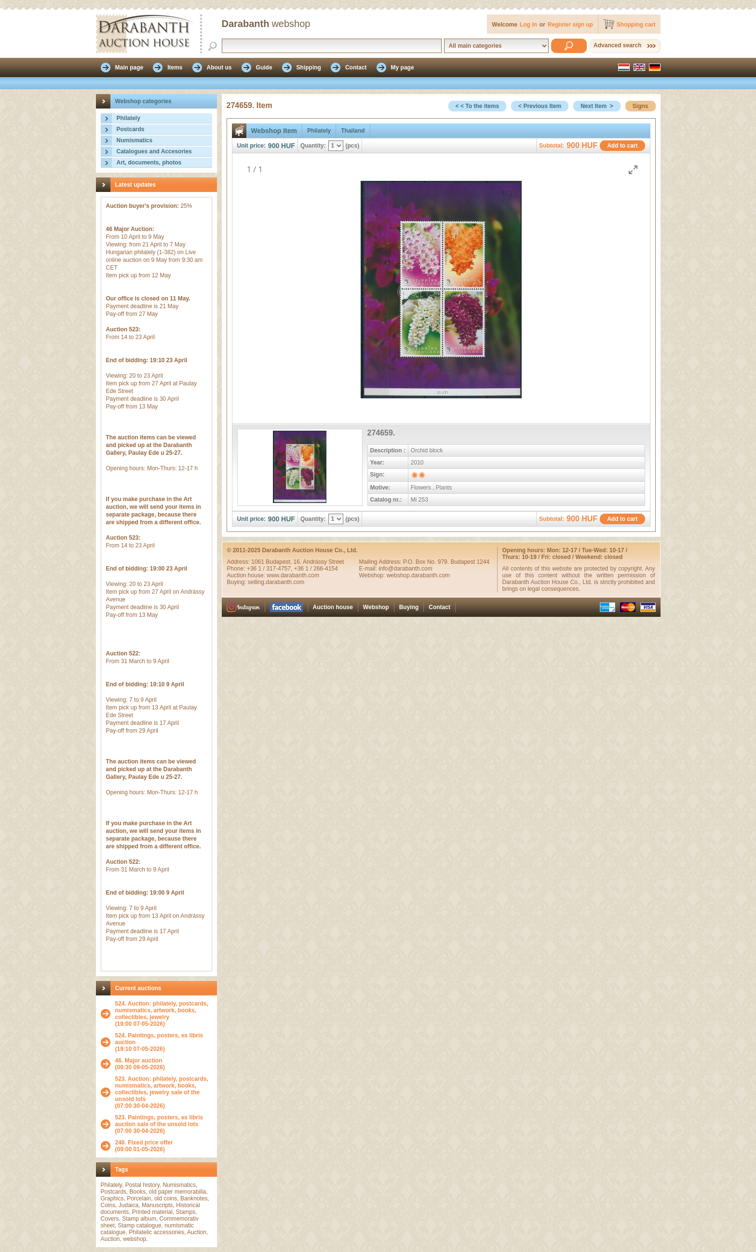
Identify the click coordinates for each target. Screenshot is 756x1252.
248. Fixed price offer (144, 1142)
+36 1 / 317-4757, (270, 568)
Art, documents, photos (149, 162)
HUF (288, 146)
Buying (409, 607)
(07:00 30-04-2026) (163, 1092)
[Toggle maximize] (633, 169)
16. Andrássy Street (319, 561)
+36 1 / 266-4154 (316, 568)
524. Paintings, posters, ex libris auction (159, 1039)
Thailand (352, 130)
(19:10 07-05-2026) (163, 1042)
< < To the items (477, 106)
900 (273, 146)
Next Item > (596, 106)
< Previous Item (539, 106)
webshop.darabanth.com (418, 575)
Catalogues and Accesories (154, 151)
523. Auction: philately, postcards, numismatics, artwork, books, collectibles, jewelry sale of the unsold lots (161, 1088)
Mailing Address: (381, 561)
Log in (528, 24)
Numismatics (135, 140)
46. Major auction (138, 1060)
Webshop (376, 607)
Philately (128, 118)
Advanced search (617, 45)
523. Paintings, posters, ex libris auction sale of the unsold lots (159, 1121)
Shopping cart (636, 24)
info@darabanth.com (405, 568)
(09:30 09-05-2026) (140, 1064)
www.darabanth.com (293, 575)
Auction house (333, 607)
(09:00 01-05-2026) (144, 1146)
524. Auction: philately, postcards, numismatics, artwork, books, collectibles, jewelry (161, 1010)
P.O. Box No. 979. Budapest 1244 (446, 561)
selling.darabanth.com (276, 582)
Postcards (131, 129)
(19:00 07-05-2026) (163, 1013)
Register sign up (570, 24)
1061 (258, 561)
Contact (439, 607)
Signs (640, 106)
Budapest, (279, 561)
